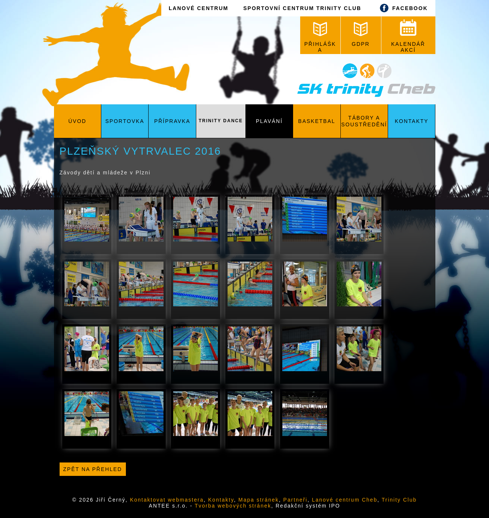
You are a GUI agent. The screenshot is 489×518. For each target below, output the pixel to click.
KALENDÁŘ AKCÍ (408, 36)
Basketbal (317, 121)
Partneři (295, 500)
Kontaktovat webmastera (167, 500)
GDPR (360, 34)
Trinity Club (399, 500)
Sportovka (125, 121)
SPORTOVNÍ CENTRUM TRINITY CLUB (302, 8)
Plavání (269, 121)
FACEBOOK (402, 8)
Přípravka (172, 121)
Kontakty (411, 121)
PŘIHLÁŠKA (320, 37)
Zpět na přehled (92, 469)
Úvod (77, 121)
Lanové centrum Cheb (344, 500)
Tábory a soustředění (364, 121)
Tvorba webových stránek (233, 506)
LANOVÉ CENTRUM (198, 8)
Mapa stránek (258, 500)
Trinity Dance (221, 120)
